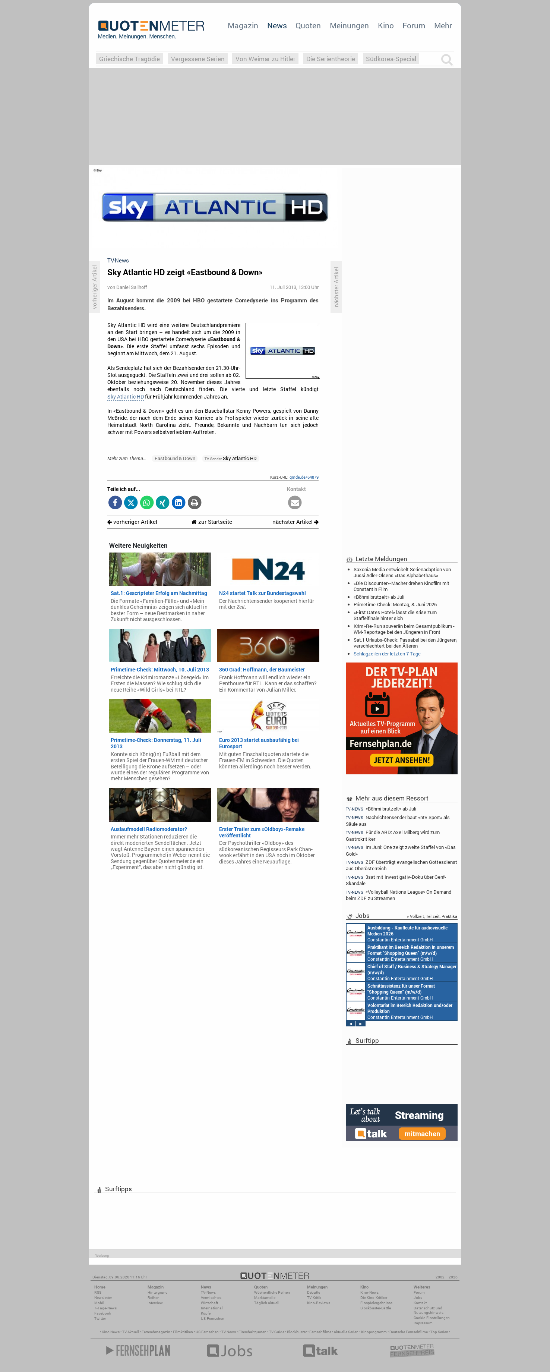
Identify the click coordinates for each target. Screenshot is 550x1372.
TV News (228, 1331)
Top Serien (439, 1331)
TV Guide (276, 1331)
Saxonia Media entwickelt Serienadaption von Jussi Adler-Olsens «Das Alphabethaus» (402, 572)
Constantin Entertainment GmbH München (397, 933)
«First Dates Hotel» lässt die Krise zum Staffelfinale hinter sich (395, 615)
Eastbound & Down (175, 458)
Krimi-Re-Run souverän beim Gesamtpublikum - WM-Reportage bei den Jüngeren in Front (404, 629)
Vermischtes (211, 1297)
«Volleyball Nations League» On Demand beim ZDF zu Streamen (398, 895)
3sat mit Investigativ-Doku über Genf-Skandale (396, 880)
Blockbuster (297, 1331)
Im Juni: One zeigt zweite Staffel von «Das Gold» (401, 850)
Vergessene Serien (198, 58)
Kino (386, 25)
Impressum (423, 1323)
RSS (97, 1292)
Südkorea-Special (391, 58)
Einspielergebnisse (376, 1302)
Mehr (443, 25)
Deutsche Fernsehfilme (408, 1331)
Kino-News (369, 1292)
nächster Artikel (295, 521)
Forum (413, 25)
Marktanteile (264, 1297)
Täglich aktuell (266, 1302)
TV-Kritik (314, 1297)
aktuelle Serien (346, 1331)
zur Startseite (212, 521)
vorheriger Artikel (132, 521)
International (212, 1308)
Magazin (243, 25)
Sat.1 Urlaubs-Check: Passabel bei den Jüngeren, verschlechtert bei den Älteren (406, 642)
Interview (155, 1302)
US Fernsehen (207, 1331)
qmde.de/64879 (304, 477)
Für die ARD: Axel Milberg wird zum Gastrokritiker (393, 835)
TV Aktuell (130, 1331)
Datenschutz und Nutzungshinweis (428, 1310)
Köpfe (206, 1313)
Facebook (102, 1313)
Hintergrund (158, 1292)
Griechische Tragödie (129, 58)
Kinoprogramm (374, 1331)
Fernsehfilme (320, 1331)
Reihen (153, 1297)
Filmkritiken (183, 1331)
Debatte (313, 1292)
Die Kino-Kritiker (373, 1297)
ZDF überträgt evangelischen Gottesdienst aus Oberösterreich (401, 865)
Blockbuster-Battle (375, 1308)
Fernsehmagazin (156, 1331)
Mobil (99, 1302)
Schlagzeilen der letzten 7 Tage (387, 653)
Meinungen (349, 25)
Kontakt (420, 1302)
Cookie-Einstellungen (432, 1317)
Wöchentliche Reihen (272, 1292)
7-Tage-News (105, 1308)
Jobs (418, 1297)
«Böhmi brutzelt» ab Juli (379, 597)
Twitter (100, 1318)
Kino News (111, 1331)
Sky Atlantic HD (125, 396)
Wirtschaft (209, 1302)
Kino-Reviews (318, 1302)
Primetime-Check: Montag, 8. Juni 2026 (395, 604)
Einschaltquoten (252, 1331)
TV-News (208, 1292)
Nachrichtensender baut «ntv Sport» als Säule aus (398, 820)
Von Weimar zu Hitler (265, 58)
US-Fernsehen (212, 1318)
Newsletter (103, 1297)
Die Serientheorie (330, 58)
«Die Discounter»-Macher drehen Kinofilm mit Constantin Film (401, 586)
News (277, 25)
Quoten (308, 25)
